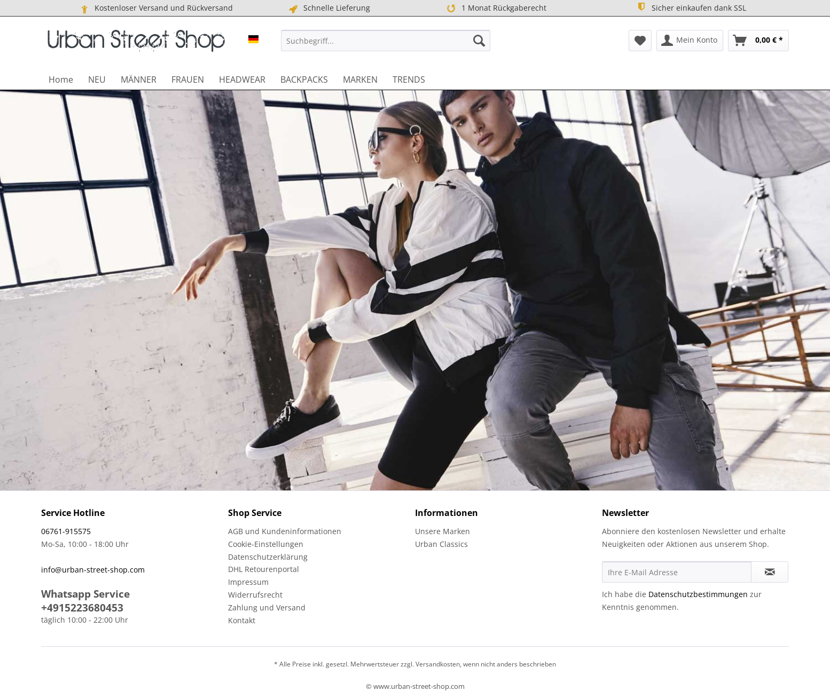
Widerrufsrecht (255, 595)
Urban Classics (441, 544)
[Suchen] (479, 40)
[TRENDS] (409, 79)
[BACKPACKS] (304, 79)
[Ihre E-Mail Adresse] (676, 572)
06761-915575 (66, 531)
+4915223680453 (82, 608)
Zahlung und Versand (267, 607)
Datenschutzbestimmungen (698, 594)
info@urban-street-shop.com (93, 570)
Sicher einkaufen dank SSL (691, 7)
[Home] (61, 79)
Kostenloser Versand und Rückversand (156, 8)
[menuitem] (385, 40)
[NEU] (97, 79)
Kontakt (241, 620)
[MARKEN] (360, 79)
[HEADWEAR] (242, 79)
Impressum (248, 582)
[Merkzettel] (640, 40)
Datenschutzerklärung (268, 557)
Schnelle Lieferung (328, 8)
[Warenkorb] (758, 40)
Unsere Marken (442, 531)
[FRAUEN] (188, 79)
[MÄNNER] (138, 79)
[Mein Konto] (689, 40)
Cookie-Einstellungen (265, 544)
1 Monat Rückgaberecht (495, 8)
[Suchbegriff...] (385, 40)
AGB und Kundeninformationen (284, 531)
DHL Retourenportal (263, 569)
